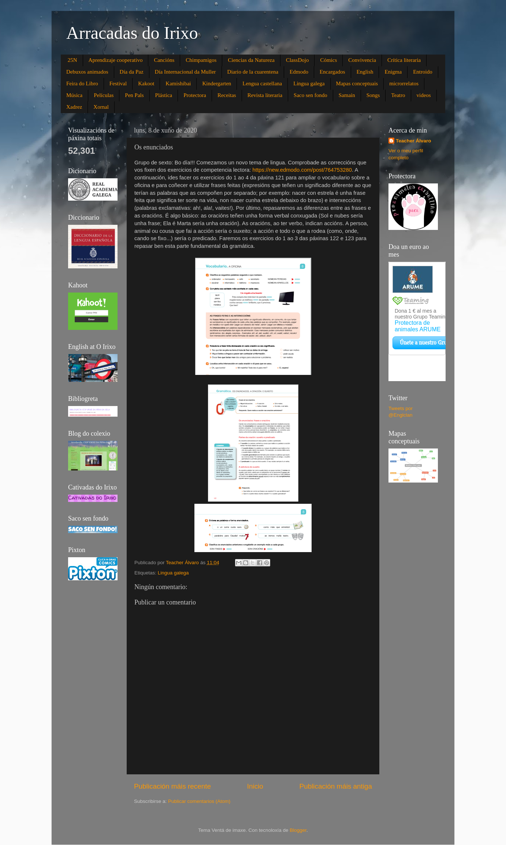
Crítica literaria (404, 60)
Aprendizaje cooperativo (116, 60)
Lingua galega (308, 83)
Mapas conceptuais (357, 83)
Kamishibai (178, 83)
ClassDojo (297, 60)
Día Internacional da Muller (185, 72)
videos (424, 95)
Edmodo (299, 72)
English (365, 72)
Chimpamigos (201, 60)
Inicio (255, 786)
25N (72, 60)
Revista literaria (265, 95)
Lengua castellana (262, 83)
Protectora (194, 95)
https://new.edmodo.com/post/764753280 (302, 170)
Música (74, 95)
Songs (373, 95)
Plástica (163, 95)
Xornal (101, 107)
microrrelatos (403, 83)
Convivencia (362, 60)
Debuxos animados (87, 72)
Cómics (328, 60)
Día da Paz (132, 72)
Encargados (332, 72)
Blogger (298, 830)
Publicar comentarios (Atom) (199, 801)
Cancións (164, 60)
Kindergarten (216, 83)
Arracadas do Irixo (132, 32)
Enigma (393, 72)
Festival (118, 83)
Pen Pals (134, 95)
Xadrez (74, 107)
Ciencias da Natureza (251, 60)
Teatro (398, 95)
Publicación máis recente (172, 786)
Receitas (226, 95)
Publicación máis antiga (335, 786)
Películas (104, 95)
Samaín (347, 95)
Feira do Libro (82, 83)
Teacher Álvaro (413, 141)
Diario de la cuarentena (253, 72)
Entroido (422, 72)
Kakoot (146, 83)
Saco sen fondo (310, 95)
